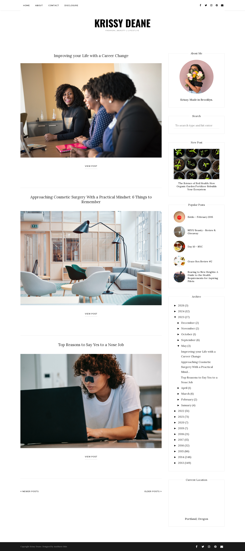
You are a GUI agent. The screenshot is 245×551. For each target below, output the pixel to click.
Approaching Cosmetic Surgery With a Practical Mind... (197, 367)
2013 (181, 462)
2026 (181, 305)
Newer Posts (30, 485)
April (184, 388)
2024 (181, 311)
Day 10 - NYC (195, 246)
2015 (181, 451)
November (188, 328)
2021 (181, 416)
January (186, 405)
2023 (181, 317)
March (185, 393)
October (187, 334)
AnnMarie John (60, 546)
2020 (181, 422)
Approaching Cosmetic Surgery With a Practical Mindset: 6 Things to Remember (91, 196)
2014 (181, 457)
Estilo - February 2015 (200, 217)
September (188, 340)
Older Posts (152, 485)
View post (91, 165)
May (184, 345)
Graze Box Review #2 (200, 261)
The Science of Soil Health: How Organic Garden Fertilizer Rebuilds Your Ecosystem (197, 186)
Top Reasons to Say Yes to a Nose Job (91, 339)
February (187, 399)
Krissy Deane (35, 546)
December (188, 322)
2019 (181, 428)
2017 (181, 439)
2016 (181, 445)
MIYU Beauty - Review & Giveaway (202, 232)
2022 (181, 411)
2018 (181, 434)
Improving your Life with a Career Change (91, 55)
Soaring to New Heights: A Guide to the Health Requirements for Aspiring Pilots (203, 276)
